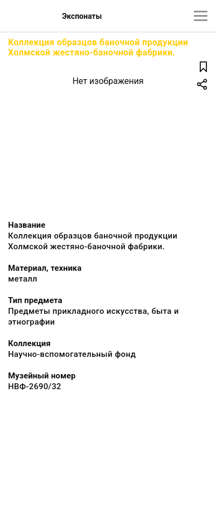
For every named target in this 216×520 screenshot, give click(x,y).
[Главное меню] (201, 15)
